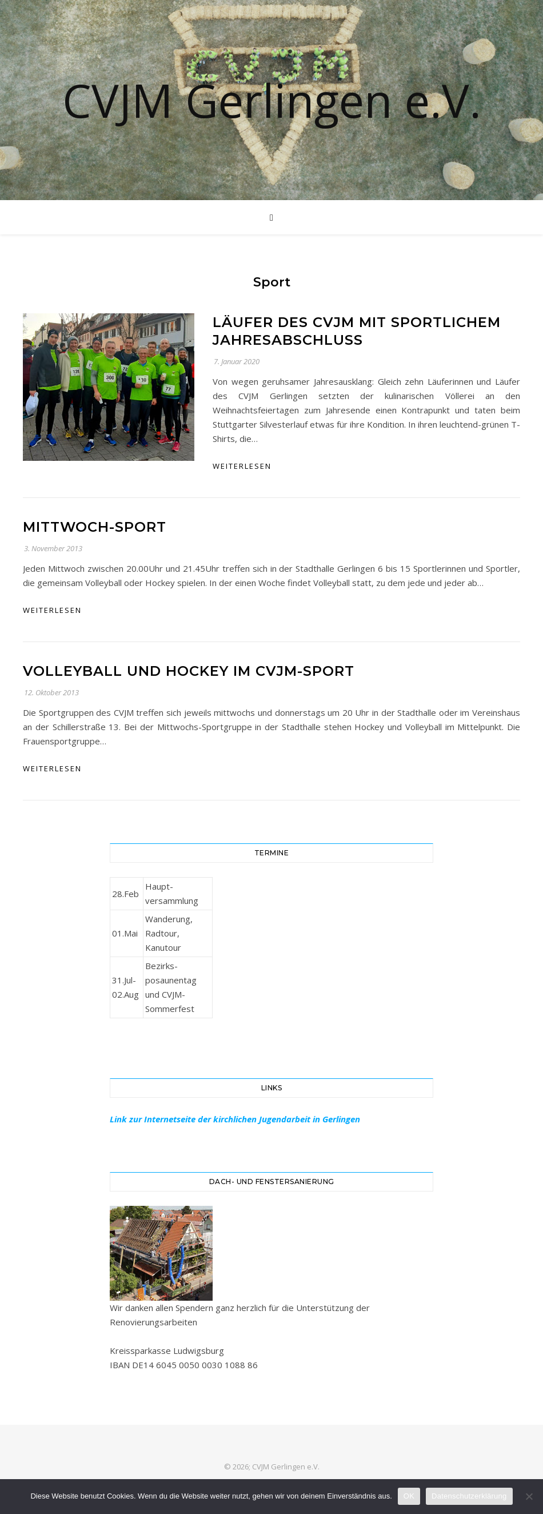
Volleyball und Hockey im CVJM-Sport (188, 671)
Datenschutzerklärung (469, 1496)
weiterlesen (242, 466)
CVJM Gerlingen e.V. (271, 100)
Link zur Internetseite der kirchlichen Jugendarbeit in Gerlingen (235, 1119)
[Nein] (528, 1496)
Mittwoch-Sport (94, 527)
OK (409, 1496)
